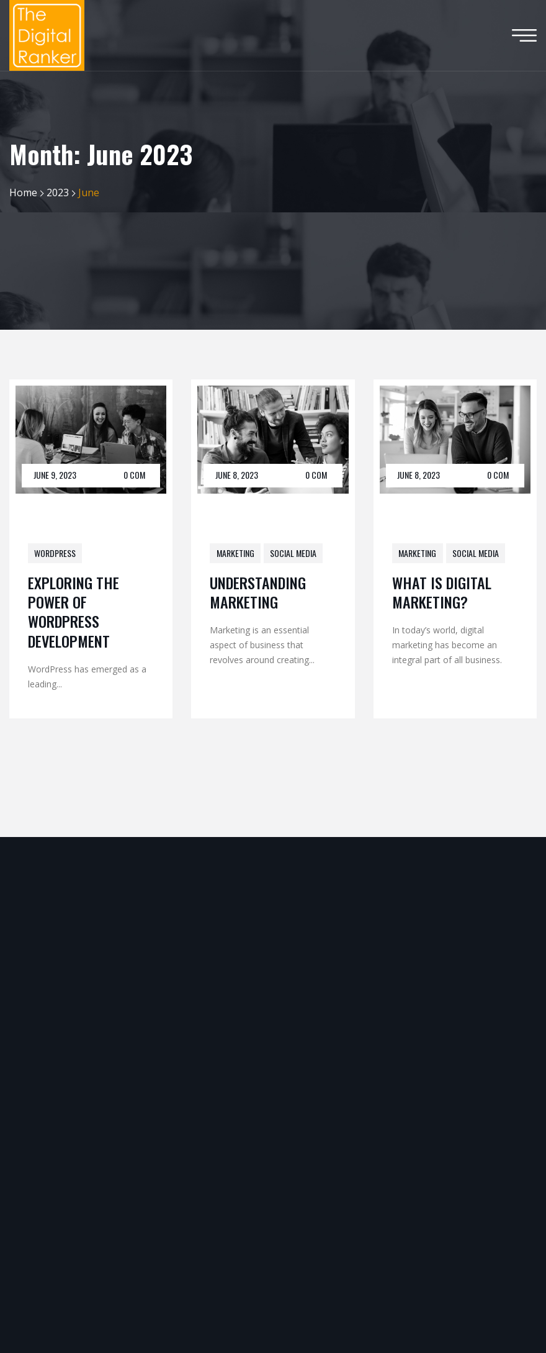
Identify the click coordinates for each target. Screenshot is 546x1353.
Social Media (293, 552)
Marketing (235, 552)
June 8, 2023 (236, 474)
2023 (58, 192)
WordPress (55, 552)
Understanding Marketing (258, 592)
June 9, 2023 (55, 474)
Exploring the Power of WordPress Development (73, 611)
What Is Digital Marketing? (441, 592)
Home (23, 192)
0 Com (134, 474)
